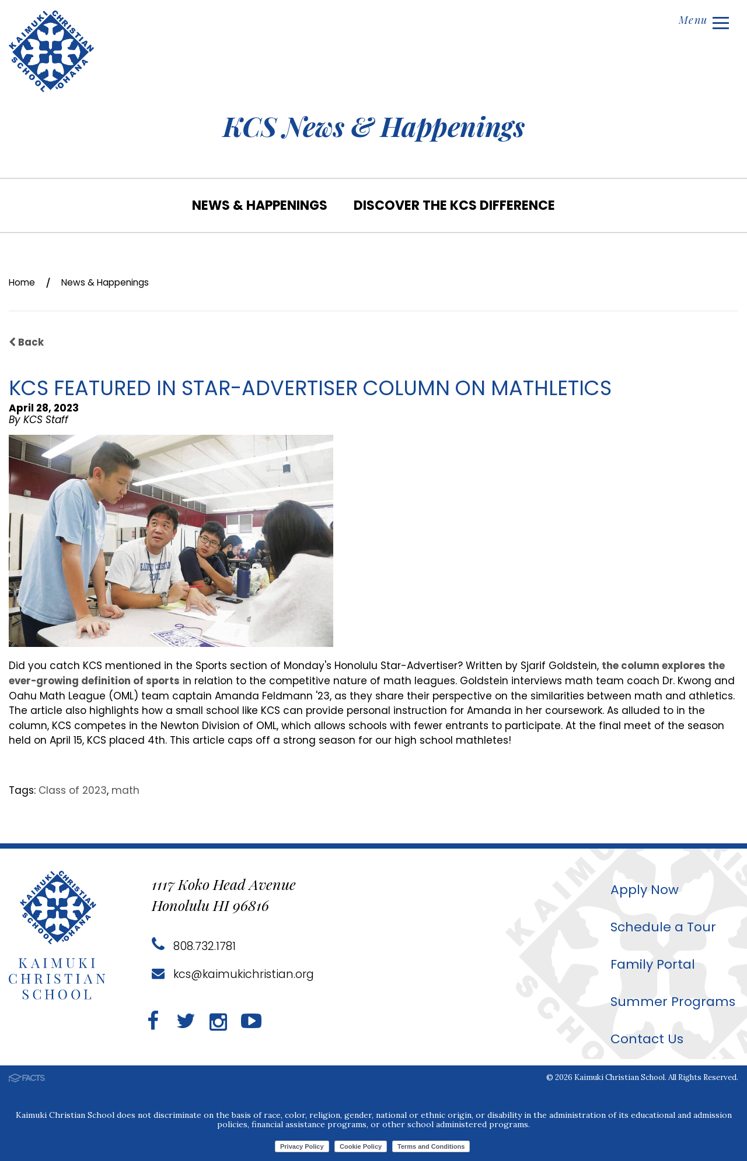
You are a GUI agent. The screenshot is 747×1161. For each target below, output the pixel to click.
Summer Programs (668, 1000)
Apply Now (638, 888)
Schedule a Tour (658, 925)
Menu (701, 22)
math (125, 790)
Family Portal (647, 963)
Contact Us (641, 1037)
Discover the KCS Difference (454, 205)
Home (24, 282)
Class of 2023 (73, 790)
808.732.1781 (195, 945)
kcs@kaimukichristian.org (236, 973)
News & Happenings (259, 205)
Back (26, 343)
